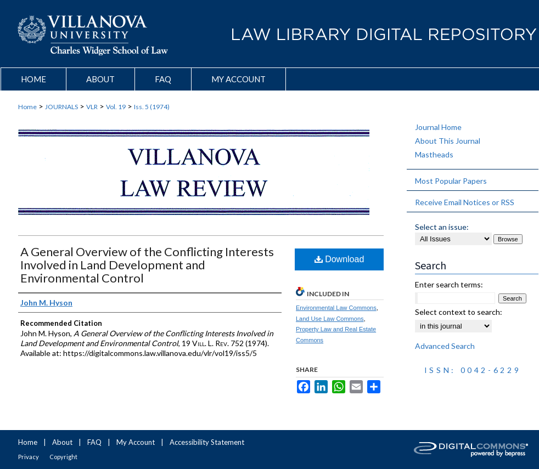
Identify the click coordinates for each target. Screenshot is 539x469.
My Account (135, 442)
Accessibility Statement (207, 442)
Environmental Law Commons (336, 307)
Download (339, 259)
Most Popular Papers (451, 180)
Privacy (28, 456)
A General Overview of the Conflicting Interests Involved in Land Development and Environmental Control (147, 264)
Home (27, 107)
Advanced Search (445, 346)
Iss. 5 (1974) (152, 107)
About (62, 442)
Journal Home (438, 127)
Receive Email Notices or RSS (464, 202)
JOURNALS (61, 107)
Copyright (63, 456)
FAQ (94, 442)
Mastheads (434, 154)
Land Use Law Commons (330, 318)
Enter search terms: (449, 284)
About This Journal (447, 140)
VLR (92, 107)
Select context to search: (458, 312)
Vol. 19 (116, 107)
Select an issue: (442, 226)
